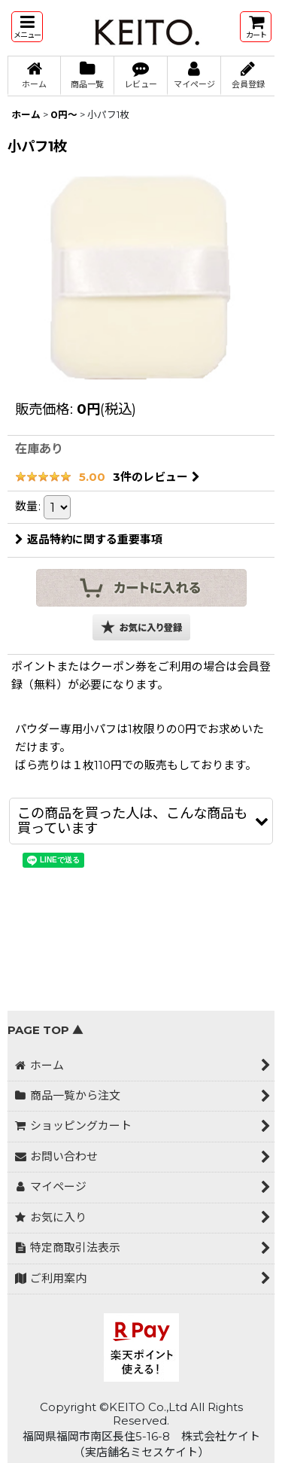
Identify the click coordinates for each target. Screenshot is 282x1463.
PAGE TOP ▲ (45, 1030)
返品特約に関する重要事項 (88, 539)
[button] (27, 26)
